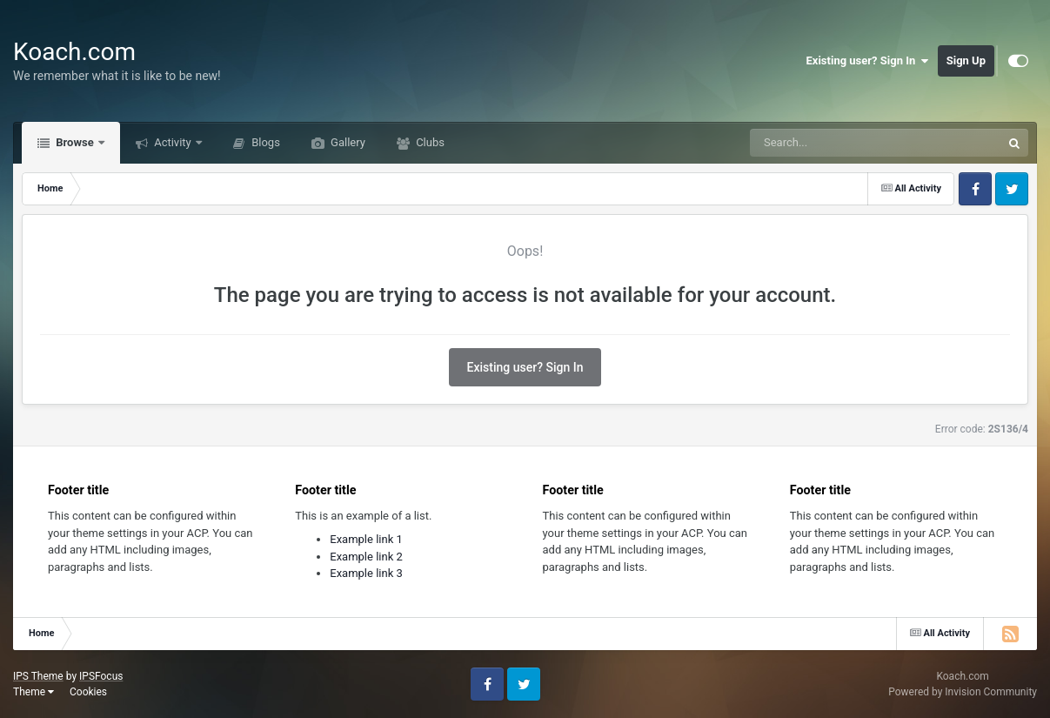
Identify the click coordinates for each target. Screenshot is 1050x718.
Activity (172, 142)
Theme (33, 692)
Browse (75, 142)
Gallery (346, 142)
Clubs (429, 142)
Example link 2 (366, 556)
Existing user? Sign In (867, 61)
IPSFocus (101, 676)
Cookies (88, 692)
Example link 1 (366, 539)
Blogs (264, 142)
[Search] (831, 143)
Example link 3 (366, 573)
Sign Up (966, 60)
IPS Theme (38, 676)
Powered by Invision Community (962, 692)
